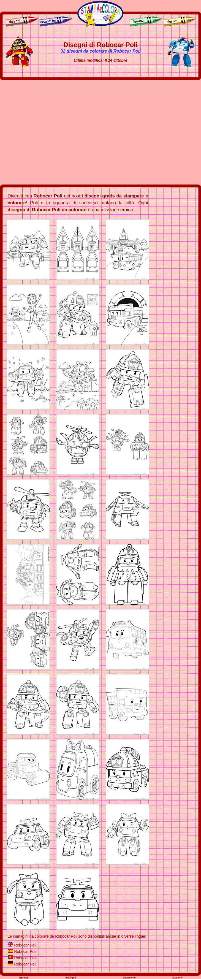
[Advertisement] (51, 132)
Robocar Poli (25, 945)
